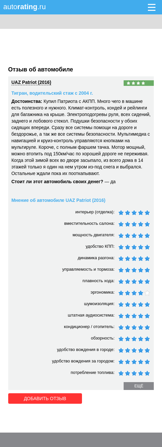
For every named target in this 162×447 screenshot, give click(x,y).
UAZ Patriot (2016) (31, 82)
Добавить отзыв (45, 398)
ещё (138, 386)
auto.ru (24, 7)
